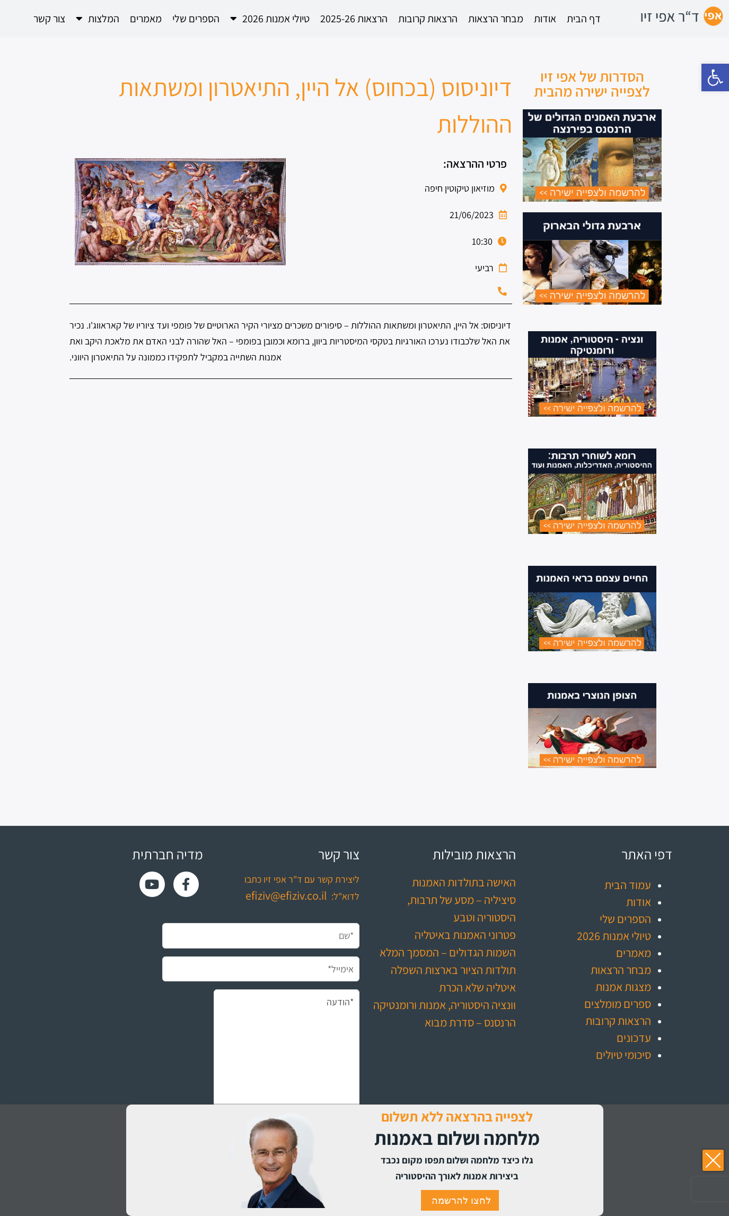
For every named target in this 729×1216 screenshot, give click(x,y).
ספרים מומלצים (617, 1003)
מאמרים (146, 18)
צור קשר (49, 18)
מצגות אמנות (623, 986)
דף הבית (584, 18)
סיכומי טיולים (623, 1054)
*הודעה (286, 1062)
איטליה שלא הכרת (477, 987)
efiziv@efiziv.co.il (286, 895)
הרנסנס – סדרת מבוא (470, 1022)
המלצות (97, 18)
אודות (545, 18)
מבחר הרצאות (495, 18)
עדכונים (634, 1037)
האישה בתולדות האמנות (464, 882)
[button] (715, 77)
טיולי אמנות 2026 (270, 18)
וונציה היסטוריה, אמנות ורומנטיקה (444, 1004)
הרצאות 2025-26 (354, 18)
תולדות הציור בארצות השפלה (453, 969)
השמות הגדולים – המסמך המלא (448, 952)
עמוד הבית (627, 884)
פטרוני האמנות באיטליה (465, 934)
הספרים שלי (195, 18)
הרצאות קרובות (428, 18)
